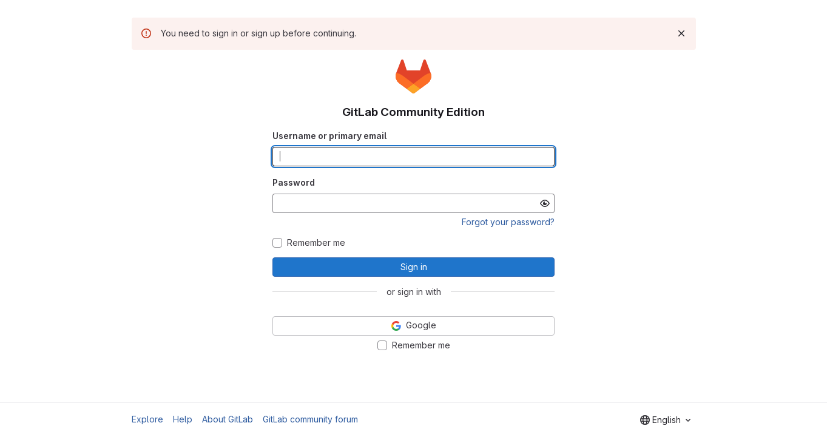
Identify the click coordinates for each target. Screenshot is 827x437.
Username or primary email (329, 135)
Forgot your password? (508, 222)
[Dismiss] (681, 33)
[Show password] (545, 203)
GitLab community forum (310, 419)
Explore (147, 419)
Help (182, 419)
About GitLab (227, 419)
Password (293, 182)
